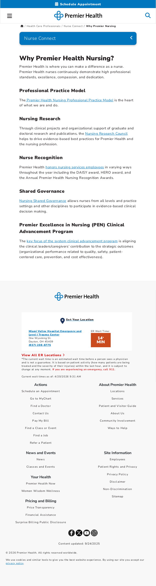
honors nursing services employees (75, 167)
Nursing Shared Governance (42, 200)
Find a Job (40, 435)
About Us (118, 413)
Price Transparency (41, 507)
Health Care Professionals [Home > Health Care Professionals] (44, 26)
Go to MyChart (40, 398)
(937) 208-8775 (40, 345)
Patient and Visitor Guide (117, 406)
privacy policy (14, 563)
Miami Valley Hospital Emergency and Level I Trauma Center (55, 332)
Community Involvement (117, 421)
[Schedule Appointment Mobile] (78, 4)
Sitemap (118, 496)
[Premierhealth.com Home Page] (21, 26)
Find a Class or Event (40, 428)
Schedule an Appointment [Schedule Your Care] (41, 391)
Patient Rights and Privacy (117, 467)
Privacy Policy (117, 474)
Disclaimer (117, 482)
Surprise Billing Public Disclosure (40, 522)
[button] (9, 15)
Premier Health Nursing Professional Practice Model (69, 100)
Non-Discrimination (117, 489)
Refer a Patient (41, 443)
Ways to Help (117, 428)
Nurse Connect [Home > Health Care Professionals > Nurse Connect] (73, 26)
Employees (118, 459)
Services (118, 398)
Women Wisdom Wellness (40, 491)
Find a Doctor (41, 406)
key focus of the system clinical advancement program (72, 241)
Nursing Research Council (106, 133)
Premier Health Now (41, 483)
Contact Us (41, 413)
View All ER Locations (43, 355)
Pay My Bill (40, 421)
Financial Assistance (41, 515)
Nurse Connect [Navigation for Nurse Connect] (40, 38)
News (41, 459)
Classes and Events (40, 467)
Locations (117, 391)
